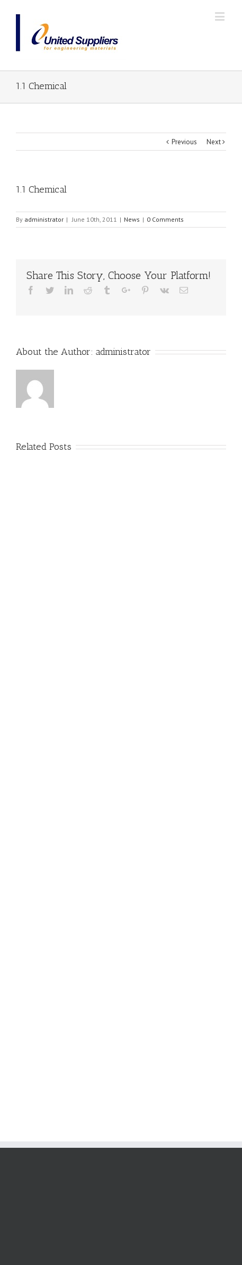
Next (214, 141)
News (132, 219)
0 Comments (165, 219)
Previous (184, 141)
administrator (44, 219)
